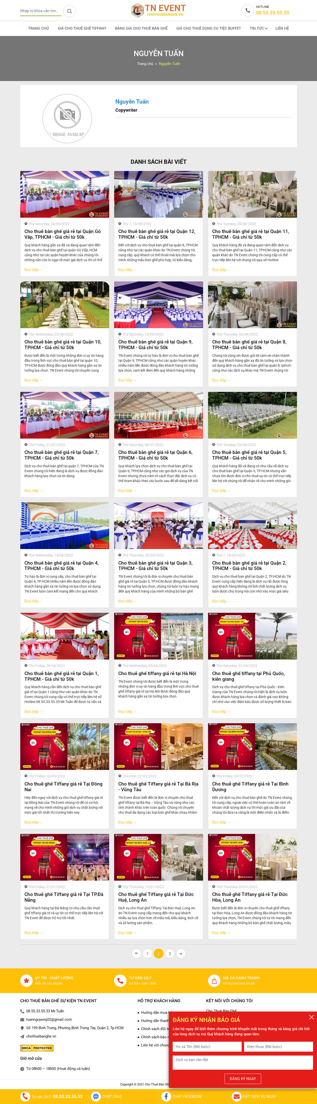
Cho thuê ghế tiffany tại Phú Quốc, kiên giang (248, 676)
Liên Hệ (282, 28)
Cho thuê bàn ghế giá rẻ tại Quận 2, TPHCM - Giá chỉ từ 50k (249, 566)
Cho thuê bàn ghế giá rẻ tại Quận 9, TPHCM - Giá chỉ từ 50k (155, 344)
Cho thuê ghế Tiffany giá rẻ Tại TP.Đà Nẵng (63, 897)
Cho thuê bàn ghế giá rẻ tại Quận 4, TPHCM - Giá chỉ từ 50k (61, 566)
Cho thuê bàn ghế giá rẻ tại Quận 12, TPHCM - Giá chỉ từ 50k (156, 234)
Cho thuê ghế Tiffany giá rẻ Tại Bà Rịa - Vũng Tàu (158, 786)
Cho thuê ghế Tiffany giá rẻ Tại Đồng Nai (63, 786)
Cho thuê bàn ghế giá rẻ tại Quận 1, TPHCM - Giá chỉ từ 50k (61, 676)
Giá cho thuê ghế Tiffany (82, 28)
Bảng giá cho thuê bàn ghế (141, 28)
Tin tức (259, 28)
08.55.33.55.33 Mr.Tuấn (45, 1011)
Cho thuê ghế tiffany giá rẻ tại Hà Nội (157, 673)
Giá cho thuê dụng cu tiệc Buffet (208, 28)
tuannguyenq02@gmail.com (49, 1019)
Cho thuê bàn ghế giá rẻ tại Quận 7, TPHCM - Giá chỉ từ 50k (61, 455)
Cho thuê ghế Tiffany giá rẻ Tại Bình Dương (250, 786)
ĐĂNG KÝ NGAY (243, 1079)
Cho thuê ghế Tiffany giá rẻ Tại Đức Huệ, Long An (156, 897)
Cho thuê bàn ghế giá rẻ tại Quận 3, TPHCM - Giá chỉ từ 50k (155, 566)
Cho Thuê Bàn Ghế (221, 1011)
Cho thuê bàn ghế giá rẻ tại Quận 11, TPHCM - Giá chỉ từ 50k (250, 234)
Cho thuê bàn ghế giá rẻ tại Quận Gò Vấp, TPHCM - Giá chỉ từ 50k (62, 234)
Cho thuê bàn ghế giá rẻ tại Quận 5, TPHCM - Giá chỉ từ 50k (249, 455)
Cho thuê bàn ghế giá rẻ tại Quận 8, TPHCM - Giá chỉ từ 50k (249, 344)
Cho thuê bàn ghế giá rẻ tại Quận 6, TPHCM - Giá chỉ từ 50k (155, 455)
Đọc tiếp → (33, 270)
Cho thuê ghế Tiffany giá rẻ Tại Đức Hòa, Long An (250, 897)
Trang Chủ (38, 28)
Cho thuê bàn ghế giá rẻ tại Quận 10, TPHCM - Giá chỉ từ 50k (62, 344)
